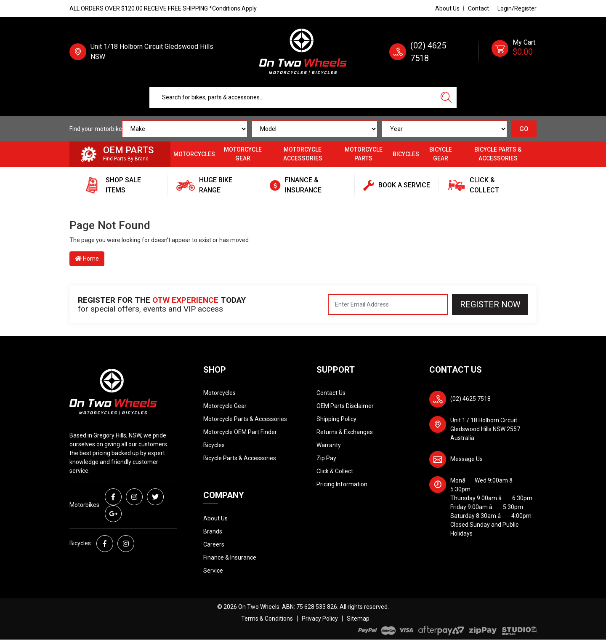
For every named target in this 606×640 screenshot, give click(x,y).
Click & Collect (334, 471)
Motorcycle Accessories (302, 154)
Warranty (328, 445)
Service (213, 570)
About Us (447, 8)
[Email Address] (388, 304)
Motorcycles (194, 154)
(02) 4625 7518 (470, 398)
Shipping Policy (336, 419)
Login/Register (517, 8)
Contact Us (331, 392)
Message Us (466, 459)
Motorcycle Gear (243, 154)
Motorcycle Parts (364, 154)
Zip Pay (326, 458)
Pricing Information (341, 484)
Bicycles (406, 154)
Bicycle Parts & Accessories (497, 154)
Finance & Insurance (229, 557)
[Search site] (446, 97)
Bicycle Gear (440, 154)
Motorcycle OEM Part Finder (240, 432)
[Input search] (292, 97)
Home (87, 258)
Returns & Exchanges (344, 432)
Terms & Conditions (267, 618)
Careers (213, 544)
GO (524, 129)
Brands (212, 531)
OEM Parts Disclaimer (345, 406)
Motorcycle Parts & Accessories (245, 419)
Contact (478, 8)
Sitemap (358, 618)
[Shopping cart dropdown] (514, 51)
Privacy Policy (320, 618)
